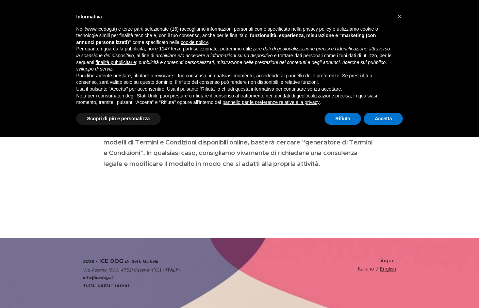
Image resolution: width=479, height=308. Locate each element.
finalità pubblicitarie (116, 62)
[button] (399, 16)
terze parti (181, 48)
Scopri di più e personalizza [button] (118, 118)
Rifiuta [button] (342, 118)
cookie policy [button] (194, 42)
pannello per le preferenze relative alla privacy (271, 102)
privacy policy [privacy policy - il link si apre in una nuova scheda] (317, 29)
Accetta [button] (383, 118)
